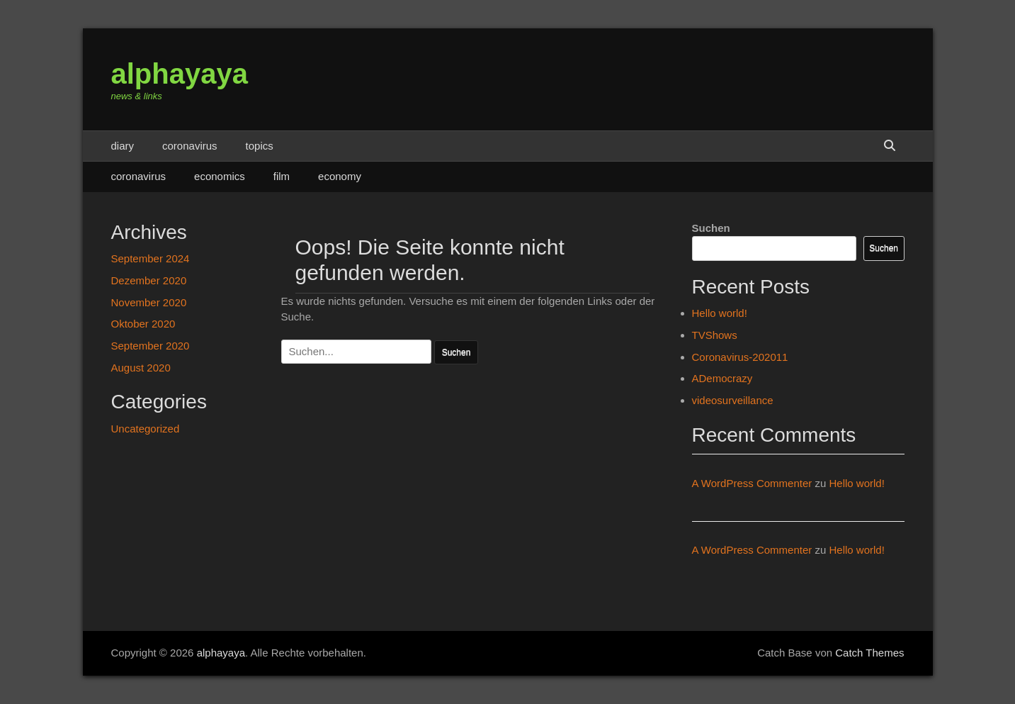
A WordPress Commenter (752, 483)
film (281, 176)
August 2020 (141, 368)
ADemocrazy (722, 378)
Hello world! (719, 313)
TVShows (714, 335)
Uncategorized (145, 429)
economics (219, 176)
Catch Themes (869, 653)
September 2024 (150, 258)
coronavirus (189, 146)
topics (259, 146)
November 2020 (149, 302)
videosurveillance (732, 400)
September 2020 (150, 346)
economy (339, 176)
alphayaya (179, 73)
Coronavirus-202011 (740, 357)
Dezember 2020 (149, 280)
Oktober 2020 (143, 324)
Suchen (711, 228)
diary (123, 146)
